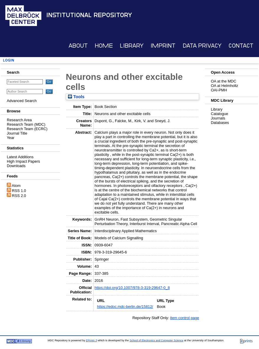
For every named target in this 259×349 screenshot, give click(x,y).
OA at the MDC (223, 81)
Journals (218, 118)
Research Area (19, 120)
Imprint (163, 46)
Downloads (16, 166)
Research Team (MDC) (26, 124)
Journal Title (17, 133)
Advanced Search (22, 100)
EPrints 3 (91, 340)
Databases (220, 122)
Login (8, 60)
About (78, 46)
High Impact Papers (23, 161)
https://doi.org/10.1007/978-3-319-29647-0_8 (132, 287)
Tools (76, 96)
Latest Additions (20, 157)
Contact (241, 46)
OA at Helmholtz (224, 85)
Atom (16, 185)
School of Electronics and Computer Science (156, 340)
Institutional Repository (89, 15)
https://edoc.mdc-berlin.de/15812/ (125, 306)
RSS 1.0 (19, 190)
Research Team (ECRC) (27, 129)
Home (104, 46)
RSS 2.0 (19, 195)
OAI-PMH (219, 90)
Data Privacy (202, 46)
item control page (184, 318)
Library (132, 46)
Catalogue (219, 114)
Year (10, 137)
